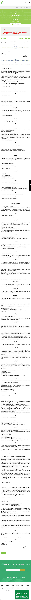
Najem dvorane (7, 590)
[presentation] (15, 574)
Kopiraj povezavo (21, 38)
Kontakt (27, 588)
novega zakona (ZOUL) (22, 592)
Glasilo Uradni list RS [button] (19, 7)
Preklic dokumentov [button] (27, 7)
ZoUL (17, 32)
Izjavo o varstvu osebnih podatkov (20, 577)
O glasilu (2, 588)
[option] (15, 20)
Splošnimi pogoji (13, 577)
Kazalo (3, 38)
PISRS (18, 33)
